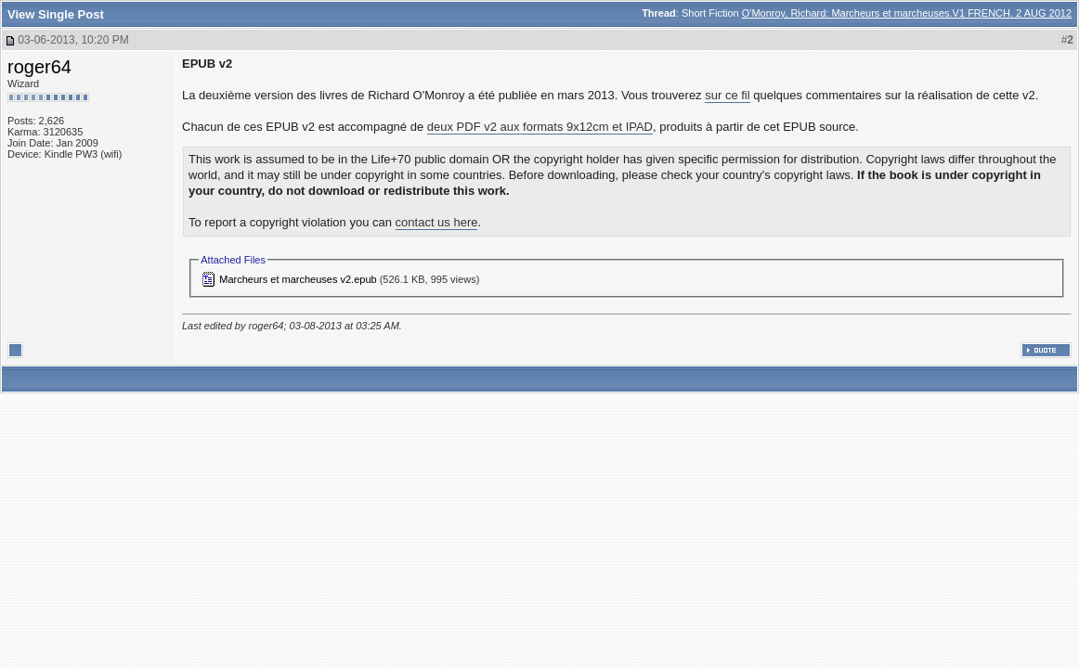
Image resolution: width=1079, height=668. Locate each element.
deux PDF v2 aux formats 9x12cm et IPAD (540, 127)
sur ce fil (727, 95)
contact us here (437, 222)
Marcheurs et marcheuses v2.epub (297, 279)
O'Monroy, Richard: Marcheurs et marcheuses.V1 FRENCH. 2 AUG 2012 (907, 13)
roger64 (39, 67)
